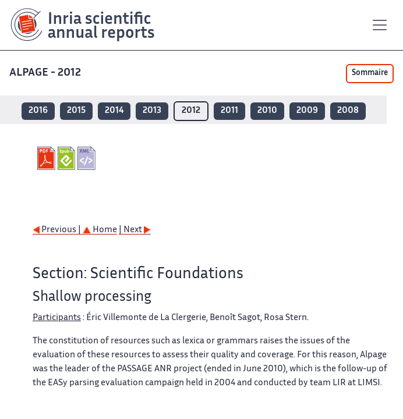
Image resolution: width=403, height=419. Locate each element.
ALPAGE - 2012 (46, 73)
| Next (135, 230)
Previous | (58, 230)
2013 (152, 111)
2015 (76, 111)
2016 (38, 111)
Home (100, 230)
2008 (348, 111)
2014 (114, 111)
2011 (229, 111)
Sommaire (370, 73)
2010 (267, 111)
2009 (307, 111)
